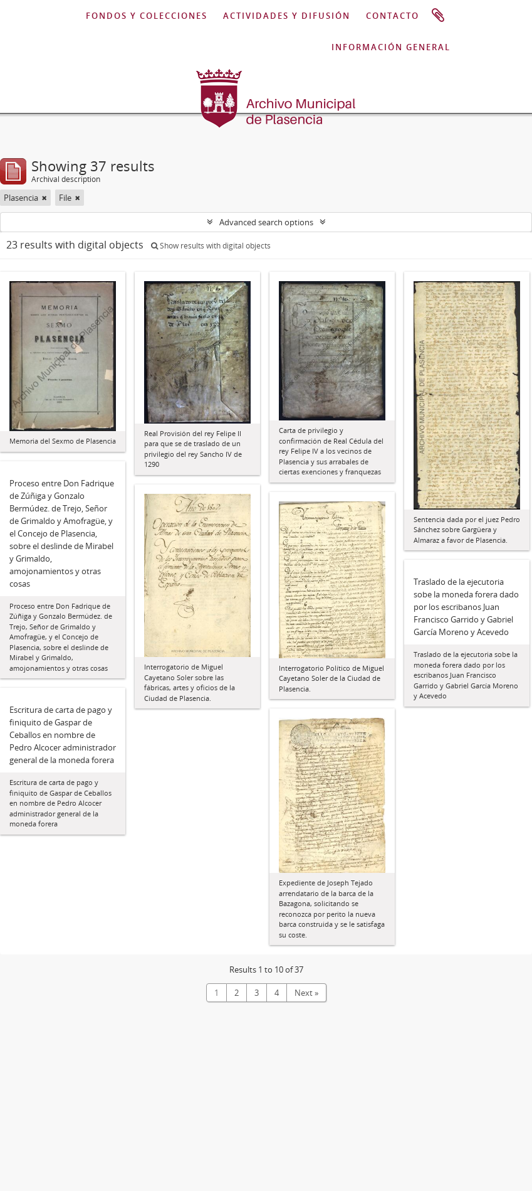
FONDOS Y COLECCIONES (146, 15)
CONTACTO (392, 15)
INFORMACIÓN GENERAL (391, 47)
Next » (306, 992)
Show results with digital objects (211, 245)
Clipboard (438, 15)
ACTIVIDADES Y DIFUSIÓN (286, 15)
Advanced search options (266, 222)
